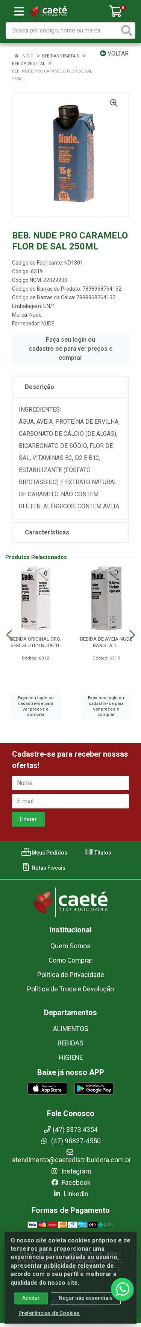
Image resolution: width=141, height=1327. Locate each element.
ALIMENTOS (70, 1029)
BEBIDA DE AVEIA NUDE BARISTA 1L (106, 642)
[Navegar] (9, 635)
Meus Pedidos (44, 853)
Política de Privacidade (70, 975)
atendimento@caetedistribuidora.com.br (71, 1156)
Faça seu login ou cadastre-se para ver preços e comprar (70, 348)
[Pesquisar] (127, 30)
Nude (35, 315)
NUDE (48, 324)
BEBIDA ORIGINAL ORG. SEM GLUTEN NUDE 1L (35, 642)
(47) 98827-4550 (70, 1141)
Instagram (70, 1171)
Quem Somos (70, 946)
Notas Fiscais (43, 868)
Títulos (97, 853)
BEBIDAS (70, 1043)
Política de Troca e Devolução (70, 989)
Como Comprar (70, 960)
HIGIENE (71, 1057)
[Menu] (19, 11)
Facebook (71, 1182)
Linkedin (70, 1194)
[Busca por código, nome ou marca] (62, 30)
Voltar (114, 53)
